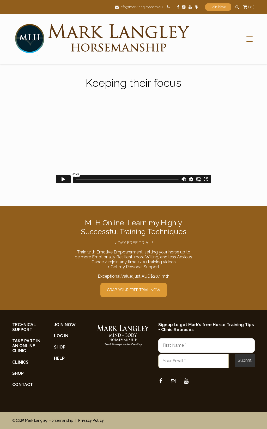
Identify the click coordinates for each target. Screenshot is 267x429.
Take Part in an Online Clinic (26, 345)
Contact (22, 384)
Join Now (218, 7)
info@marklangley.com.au (141, 7)
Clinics (20, 362)
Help (59, 358)
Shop (18, 373)
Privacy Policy (91, 420)
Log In (61, 335)
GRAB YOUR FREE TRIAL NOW (133, 290)
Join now (65, 324)
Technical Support (24, 327)
